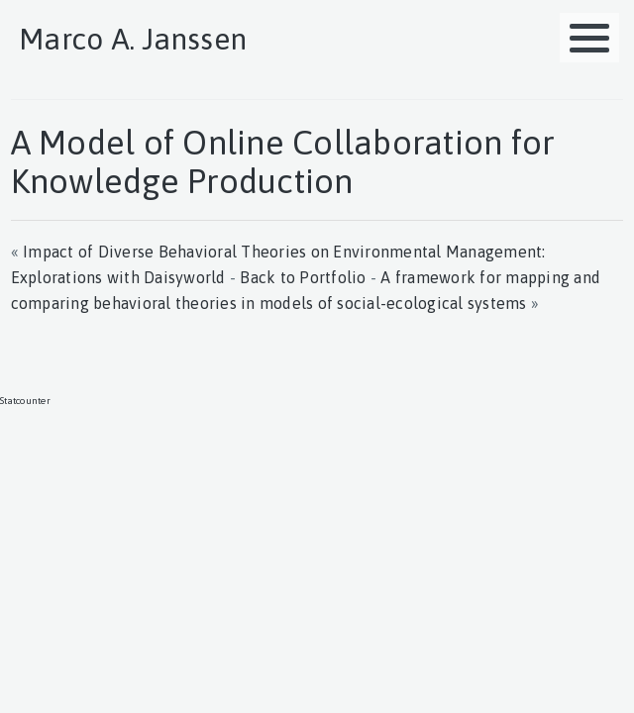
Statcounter (25, 400)
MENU (594, 27)
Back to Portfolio (303, 277)
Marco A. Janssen (133, 38)
